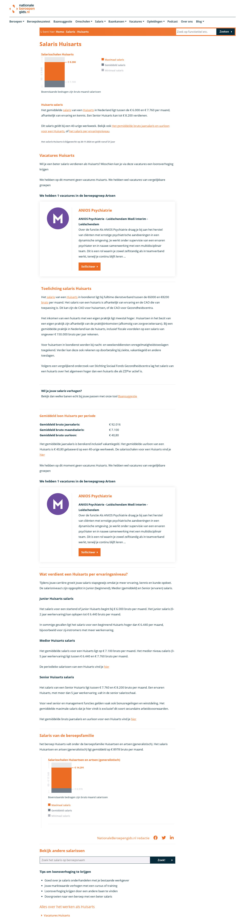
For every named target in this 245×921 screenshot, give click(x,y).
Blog (199, 21)
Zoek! (161, 860)
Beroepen (15, 21)
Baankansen (116, 21)
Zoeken (224, 31)
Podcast (172, 21)
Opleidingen (154, 21)
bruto (44, 302)
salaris (67, 110)
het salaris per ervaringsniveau (89, 131)
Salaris (99, 21)
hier (42, 455)
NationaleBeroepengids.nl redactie (123, 838)
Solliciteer (88, 266)
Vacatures (135, 21)
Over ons (187, 21)
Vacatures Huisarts (57, 915)
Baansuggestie (62, 21)
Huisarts (88, 110)
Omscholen (82, 21)
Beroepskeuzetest (38, 21)
